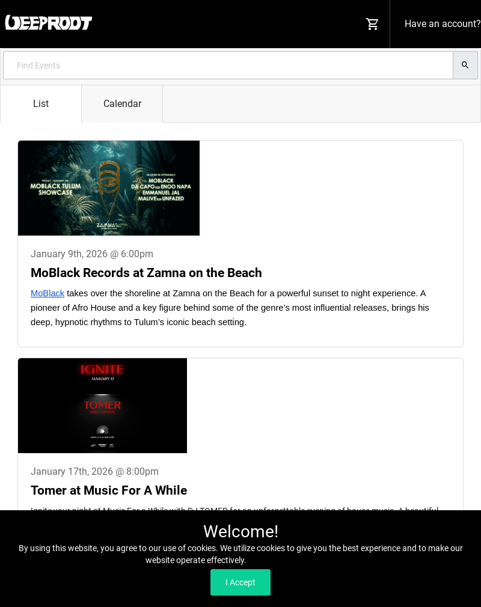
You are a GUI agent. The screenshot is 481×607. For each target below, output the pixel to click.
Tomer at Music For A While (109, 490)
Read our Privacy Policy (291, 560)
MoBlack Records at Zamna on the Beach (146, 273)
